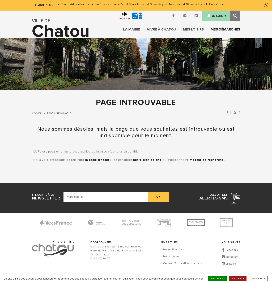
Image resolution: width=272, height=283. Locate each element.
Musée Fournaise (173, 249)
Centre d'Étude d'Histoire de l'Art (184, 263)
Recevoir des (213, 197)
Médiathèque (171, 256)
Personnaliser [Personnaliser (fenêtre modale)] (258, 278)
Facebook (232, 250)
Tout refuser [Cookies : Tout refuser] (238, 278)
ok (158, 197)
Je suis (217, 16)
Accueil (37, 113)
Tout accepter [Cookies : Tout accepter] (218, 278)
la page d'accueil (98, 160)
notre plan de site (147, 160)
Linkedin (231, 263)
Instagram (232, 257)
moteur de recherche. (207, 160)
